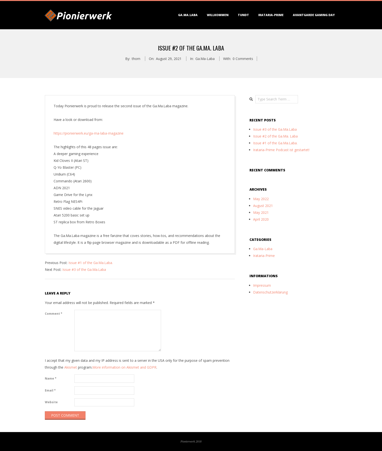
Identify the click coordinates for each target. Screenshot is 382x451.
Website (51, 402)
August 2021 (263, 205)
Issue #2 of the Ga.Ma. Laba (275, 136)
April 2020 (261, 219)
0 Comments (243, 58)
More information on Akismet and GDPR (124, 367)
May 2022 (261, 198)
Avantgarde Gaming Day (314, 15)
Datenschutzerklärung (270, 292)
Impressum (262, 285)
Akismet (70, 367)
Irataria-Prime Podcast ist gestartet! (281, 149)
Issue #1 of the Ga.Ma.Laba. (90, 262)
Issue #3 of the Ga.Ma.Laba (84, 269)
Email (50, 390)
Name (51, 378)
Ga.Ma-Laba (205, 58)
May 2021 (261, 212)
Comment (53, 314)
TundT (243, 15)
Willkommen (218, 15)
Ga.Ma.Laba (188, 15)
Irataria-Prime (271, 15)
